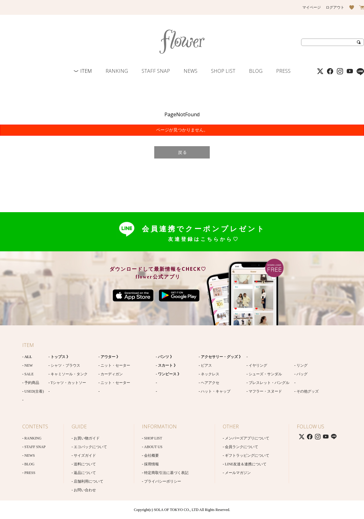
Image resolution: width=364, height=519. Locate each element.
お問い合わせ (85, 490)
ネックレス (210, 374)
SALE (29, 374)
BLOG (256, 71)
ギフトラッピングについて (247, 455)
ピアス (206, 365)
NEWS (190, 71)
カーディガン (112, 374)
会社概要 (151, 455)
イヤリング (258, 365)
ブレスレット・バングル (269, 383)
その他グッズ (307, 391)
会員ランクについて (241, 447)
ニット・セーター (115, 365)
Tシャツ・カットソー (68, 383)
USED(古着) (34, 391)
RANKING (116, 71)
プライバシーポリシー (162, 481)
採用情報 (151, 464)
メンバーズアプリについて (247, 438)
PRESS (283, 71)
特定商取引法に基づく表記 (166, 473)
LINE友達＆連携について (246, 464)
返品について (85, 473)
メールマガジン (238, 473)
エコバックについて (90, 447)
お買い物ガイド (87, 438)
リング (302, 365)
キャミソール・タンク (69, 374)
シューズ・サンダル (265, 374)
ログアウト (335, 7)
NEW (28, 365)
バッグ (302, 374)
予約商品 (31, 383)
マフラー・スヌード (265, 391)
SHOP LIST (223, 71)
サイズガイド (85, 455)
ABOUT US (153, 447)
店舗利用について (88, 481)
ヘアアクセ (210, 383)
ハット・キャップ (215, 391)
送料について (85, 464)
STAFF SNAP (156, 71)
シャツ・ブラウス (65, 365)
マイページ (311, 7)
